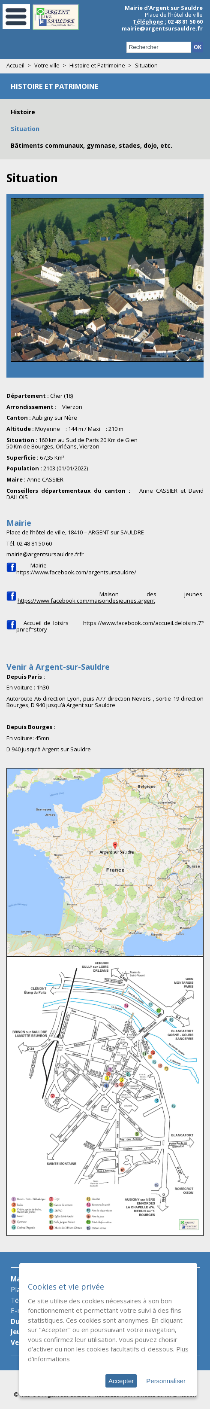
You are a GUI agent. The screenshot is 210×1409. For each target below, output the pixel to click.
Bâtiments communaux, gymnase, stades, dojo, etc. (91, 145)
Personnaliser (166, 1381)
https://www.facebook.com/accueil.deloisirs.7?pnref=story (110, 626)
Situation (25, 129)
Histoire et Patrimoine (97, 65)
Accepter (121, 1381)
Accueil (15, 65)
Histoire (23, 112)
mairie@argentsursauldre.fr (162, 28)
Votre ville (47, 65)
